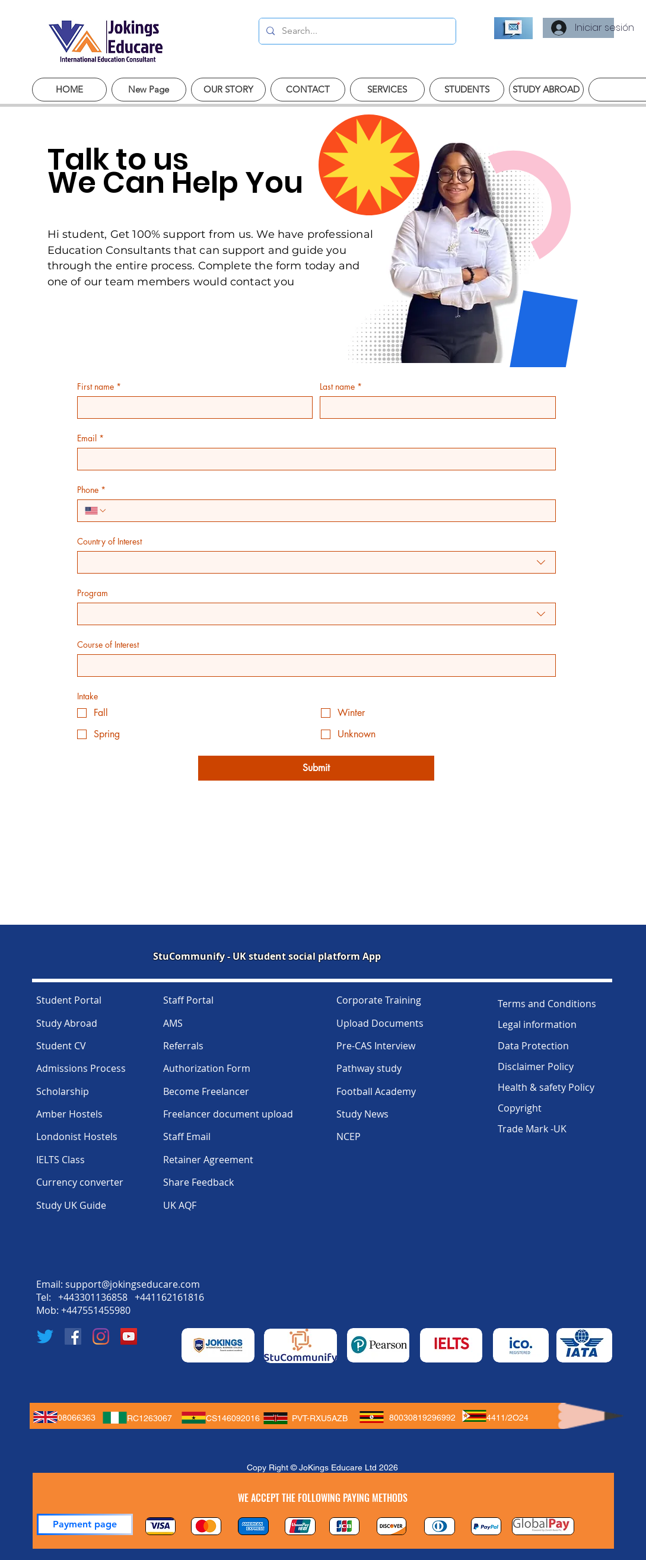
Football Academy (376, 1091)
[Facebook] (73, 1336)
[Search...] (356, 31)
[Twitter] (45, 1336)
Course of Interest (108, 644)
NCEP (348, 1136)
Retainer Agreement (208, 1159)
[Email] (313, 459)
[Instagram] (101, 1336)
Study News (362, 1113)
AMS (173, 1023)
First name (99, 386)
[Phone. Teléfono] (327, 510)
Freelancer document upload (228, 1113)
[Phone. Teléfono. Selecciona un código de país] (96, 510)
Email (90, 438)
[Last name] (434, 407)
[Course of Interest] (313, 665)
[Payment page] (85, 1524)
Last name (341, 386)
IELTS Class (60, 1159)
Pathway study (369, 1068)
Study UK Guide (71, 1205)
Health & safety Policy (546, 1087)
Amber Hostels (69, 1113)
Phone (91, 490)
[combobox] (316, 562)
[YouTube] (128, 1336)
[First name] (192, 407)
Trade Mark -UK (532, 1128)
